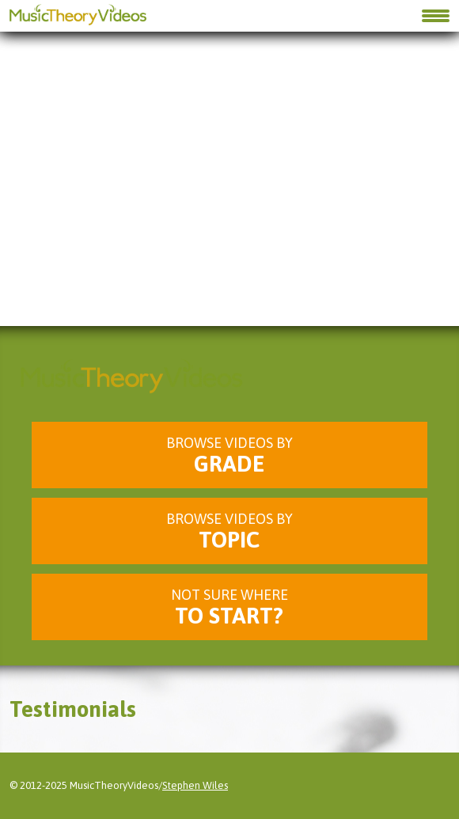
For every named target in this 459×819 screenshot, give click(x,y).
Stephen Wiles (195, 785)
